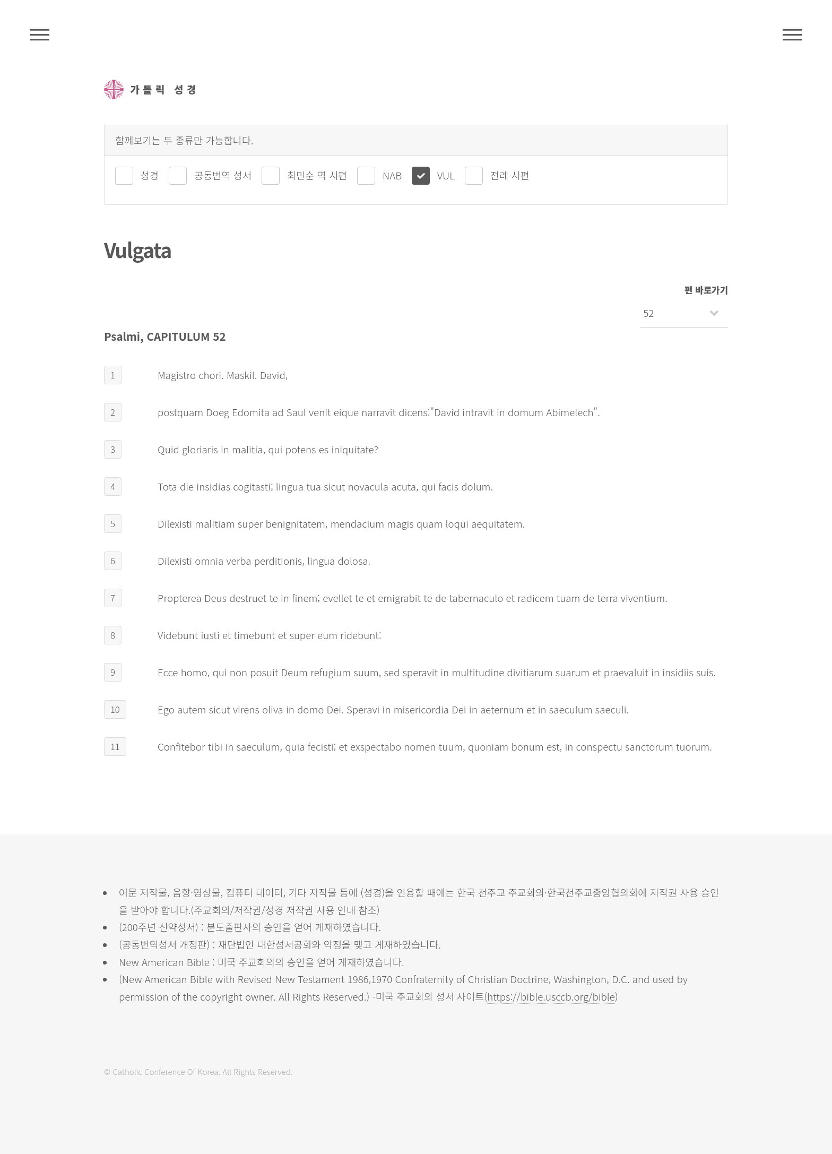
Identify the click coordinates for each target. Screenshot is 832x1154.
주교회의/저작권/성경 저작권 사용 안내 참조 (285, 909)
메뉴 (792, 34)
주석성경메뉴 (39, 34)
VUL (446, 175)
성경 (150, 175)
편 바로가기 (706, 289)
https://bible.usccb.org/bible (551, 996)
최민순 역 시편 (317, 175)
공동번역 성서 (223, 175)
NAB (392, 175)
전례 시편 (510, 175)
